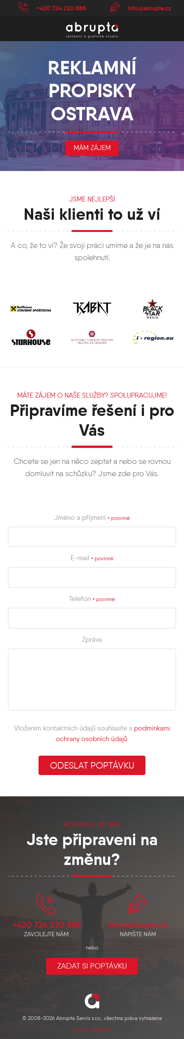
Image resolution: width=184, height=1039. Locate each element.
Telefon (92, 599)
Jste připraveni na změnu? (92, 849)
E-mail (92, 558)
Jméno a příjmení (92, 517)
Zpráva (92, 639)
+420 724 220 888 (61, 8)
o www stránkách (92, 1029)
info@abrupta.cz (149, 8)
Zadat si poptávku (92, 965)
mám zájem (92, 148)
